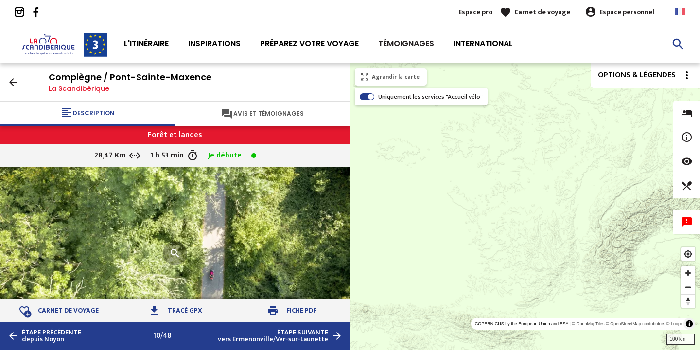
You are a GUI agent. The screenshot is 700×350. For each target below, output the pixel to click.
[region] (525, 206)
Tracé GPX (185, 310)
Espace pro (475, 12)
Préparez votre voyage (309, 43)
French (680, 11)
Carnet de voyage (542, 12)
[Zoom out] (688, 287)
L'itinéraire (146, 43)
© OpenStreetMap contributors (635, 323)
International (483, 43)
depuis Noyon (51, 336)
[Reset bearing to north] (688, 301)
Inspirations (214, 43)
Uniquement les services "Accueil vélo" (430, 96)
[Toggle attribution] (689, 324)
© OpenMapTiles (588, 323)
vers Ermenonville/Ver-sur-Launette (273, 336)
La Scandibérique (79, 88)
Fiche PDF (301, 310)
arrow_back (13, 82)
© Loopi (674, 323)
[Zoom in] (688, 273)
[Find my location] (688, 254)
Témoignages (406, 43)
